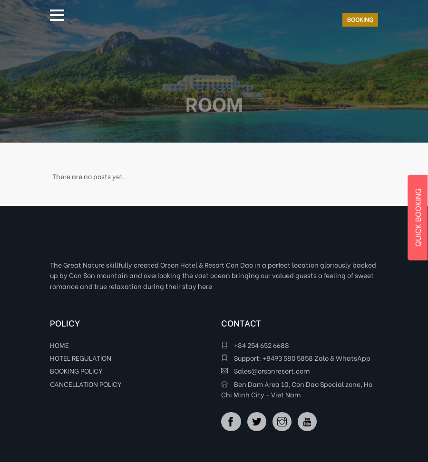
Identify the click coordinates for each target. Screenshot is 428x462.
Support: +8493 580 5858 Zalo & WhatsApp (295, 358)
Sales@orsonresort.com (265, 370)
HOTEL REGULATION (80, 358)
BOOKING (360, 18)
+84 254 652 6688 (255, 345)
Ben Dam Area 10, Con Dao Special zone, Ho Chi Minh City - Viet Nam (296, 389)
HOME (59, 345)
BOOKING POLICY (76, 370)
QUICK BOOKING (417, 218)
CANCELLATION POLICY (86, 384)
